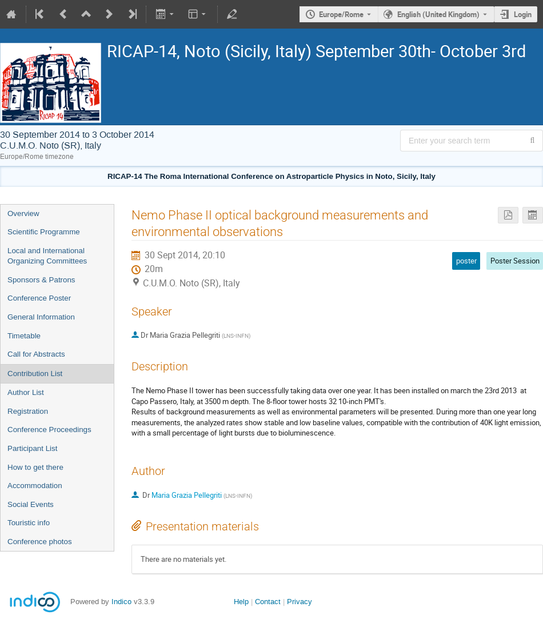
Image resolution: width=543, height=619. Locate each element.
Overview (23, 213)
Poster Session (515, 260)
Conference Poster (39, 298)
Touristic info (28, 522)
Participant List (32, 448)
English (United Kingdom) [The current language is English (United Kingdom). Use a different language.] (438, 14)
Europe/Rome (341, 14)
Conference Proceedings (49, 429)
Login (523, 14)
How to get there (35, 467)
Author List (25, 392)
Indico (121, 601)
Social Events (30, 504)
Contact (268, 601)
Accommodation (34, 485)
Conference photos (39, 541)
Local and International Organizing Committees (47, 256)
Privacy (299, 601)
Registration (27, 411)
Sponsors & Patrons (41, 279)
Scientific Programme (43, 231)
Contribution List (34, 373)
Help (241, 601)
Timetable (24, 336)
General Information (41, 317)
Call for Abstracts (36, 354)
